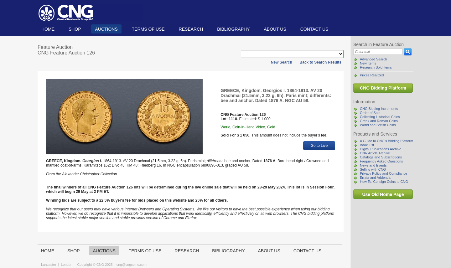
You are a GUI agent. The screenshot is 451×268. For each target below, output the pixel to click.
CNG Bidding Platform (383, 87)
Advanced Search (373, 59)
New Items (368, 63)
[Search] (377, 52)
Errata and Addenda (375, 177)
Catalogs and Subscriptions (381, 157)
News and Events (373, 165)
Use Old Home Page (383, 194)
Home (47, 29)
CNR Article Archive (375, 153)
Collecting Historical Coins (380, 117)
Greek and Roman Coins (379, 121)
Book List (367, 145)
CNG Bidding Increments (379, 109)
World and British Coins (378, 125)
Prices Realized (372, 75)
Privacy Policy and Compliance (383, 173)
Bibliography (233, 29)
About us (275, 29)
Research (191, 29)
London (66, 264)
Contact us (314, 29)
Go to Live (319, 145)
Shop (75, 29)
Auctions (106, 29)
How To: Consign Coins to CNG (384, 181)
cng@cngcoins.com (132, 264)
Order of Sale (370, 113)
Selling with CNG (373, 169)
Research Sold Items (376, 67)
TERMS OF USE (148, 29)
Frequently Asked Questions (381, 161)
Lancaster (48, 264)
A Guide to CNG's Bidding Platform (386, 141)
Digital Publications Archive (380, 149)
